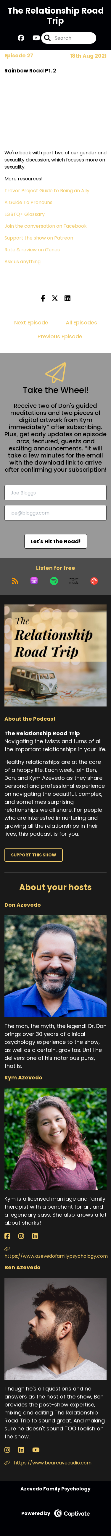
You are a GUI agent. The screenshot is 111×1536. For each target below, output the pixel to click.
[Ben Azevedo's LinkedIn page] (24, 1450)
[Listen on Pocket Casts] (94, 581)
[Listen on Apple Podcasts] (34, 581)
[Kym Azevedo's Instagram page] (24, 1236)
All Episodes (81, 322)
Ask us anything (22, 261)
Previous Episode (60, 336)
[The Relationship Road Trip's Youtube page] (32, 38)
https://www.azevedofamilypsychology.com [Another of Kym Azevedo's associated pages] (55, 1252)
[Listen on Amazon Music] (74, 581)
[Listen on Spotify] (54, 581)
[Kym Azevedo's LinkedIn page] (38, 1236)
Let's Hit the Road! (55, 541)
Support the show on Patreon (38, 238)
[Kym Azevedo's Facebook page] (10, 1236)
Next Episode (31, 322)
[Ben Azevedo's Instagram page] (10, 1450)
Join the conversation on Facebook (45, 226)
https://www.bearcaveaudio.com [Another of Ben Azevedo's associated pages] (47, 1462)
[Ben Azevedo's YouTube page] (39, 1450)
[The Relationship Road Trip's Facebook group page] (21, 38)
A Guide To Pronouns (28, 202)
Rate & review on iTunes (32, 249)
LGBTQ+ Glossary (24, 214)
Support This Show (33, 855)
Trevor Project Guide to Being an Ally (46, 190)
